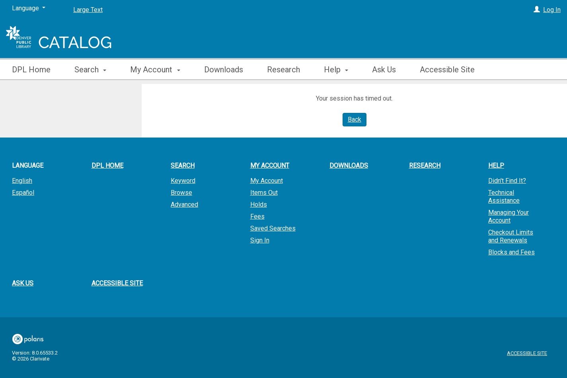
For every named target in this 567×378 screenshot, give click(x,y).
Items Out (264, 192)
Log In (552, 10)
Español (23, 192)
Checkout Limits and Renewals (510, 236)
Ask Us (384, 69)
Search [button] (90, 69)
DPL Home (31, 69)
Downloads (223, 69)
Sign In (259, 240)
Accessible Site (447, 69)
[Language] (28, 8)
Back (354, 119)
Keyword (183, 180)
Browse (181, 192)
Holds (258, 204)
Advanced (184, 204)
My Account (266, 180)
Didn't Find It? (507, 180)
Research (283, 69)
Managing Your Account (508, 216)
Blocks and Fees (511, 252)
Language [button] (27, 165)
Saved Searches (273, 228)
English (22, 180)
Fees (257, 216)
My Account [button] (155, 69)
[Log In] (537, 10)
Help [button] (336, 69)
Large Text (88, 10)
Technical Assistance (504, 196)
